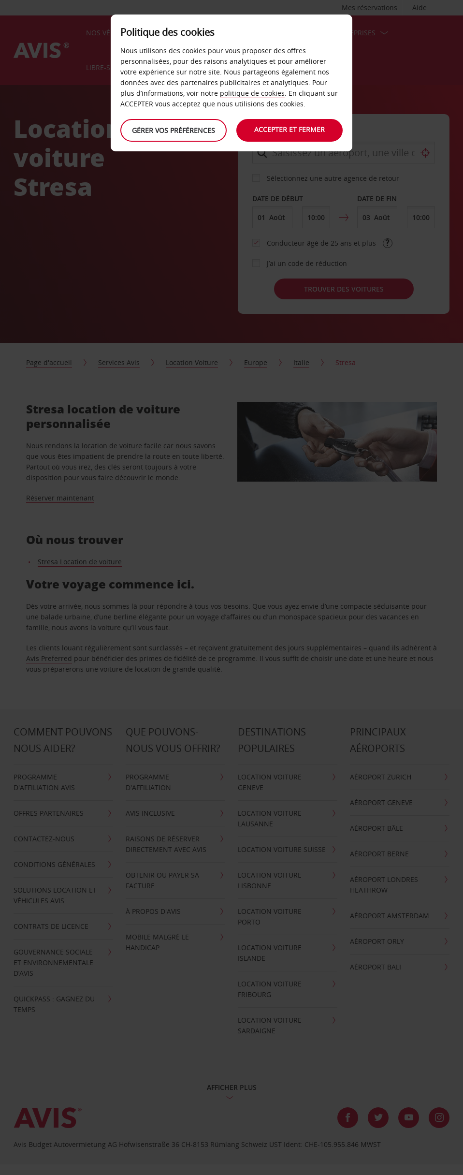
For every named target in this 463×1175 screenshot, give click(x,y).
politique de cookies (252, 93)
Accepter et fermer (289, 129)
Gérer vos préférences (173, 130)
